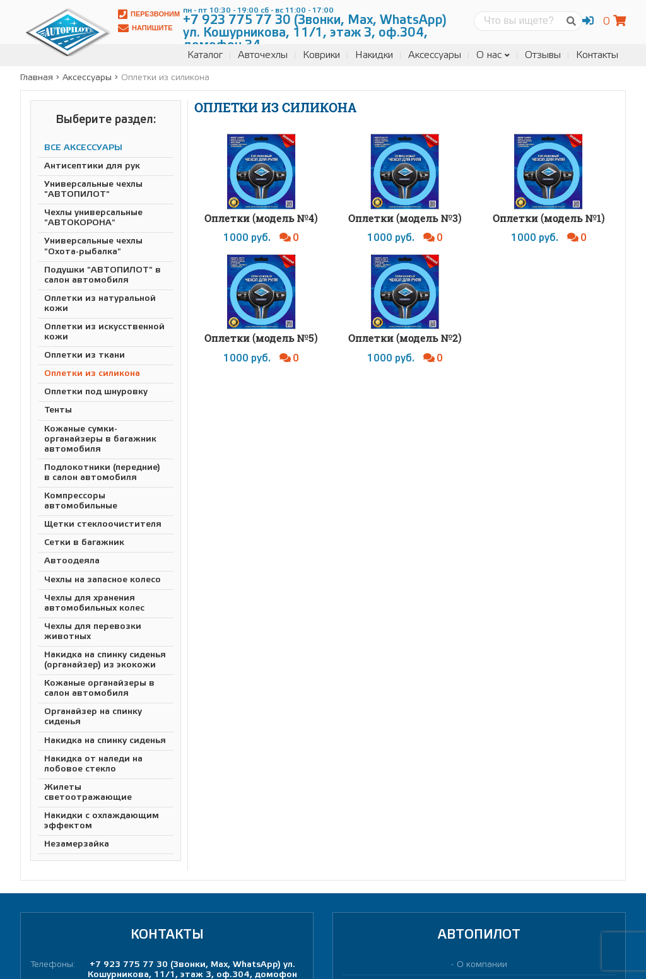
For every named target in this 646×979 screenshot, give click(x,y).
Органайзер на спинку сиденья (93, 717)
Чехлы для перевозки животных (92, 632)
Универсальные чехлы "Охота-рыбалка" (93, 246)
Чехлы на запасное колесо (102, 580)
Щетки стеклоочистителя (103, 524)
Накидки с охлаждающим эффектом (101, 821)
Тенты (58, 410)
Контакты (597, 55)
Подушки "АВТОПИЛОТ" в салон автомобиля (102, 275)
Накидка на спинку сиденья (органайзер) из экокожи (105, 660)
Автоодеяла (72, 561)
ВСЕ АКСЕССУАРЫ (83, 148)
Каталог (205, 55)
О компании (482, 965)
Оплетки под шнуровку (96, 392)
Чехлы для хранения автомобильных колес (94, 603)
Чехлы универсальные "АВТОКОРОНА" (93, 218)
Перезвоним (149, 14)
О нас (493, 55)
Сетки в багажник (84, 543)
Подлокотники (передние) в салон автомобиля (102, 473)
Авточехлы (263, 55)
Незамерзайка (76, 844)
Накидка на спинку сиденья (105, 741)
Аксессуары (434, 55)
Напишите (145, 28)
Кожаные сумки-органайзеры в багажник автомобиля (100, 439)
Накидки (374, 55)
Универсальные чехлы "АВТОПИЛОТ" (93, 189)
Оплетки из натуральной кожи (100, 304)
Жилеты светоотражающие (88, 792)
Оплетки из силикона (92, 374)
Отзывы (543, 55)
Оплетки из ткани (84, 355)
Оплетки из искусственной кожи (104, 332)
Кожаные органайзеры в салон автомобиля (99, 688)
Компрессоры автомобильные (80, 501)
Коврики (321, 55)
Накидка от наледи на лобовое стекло (93, 764)
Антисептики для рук (92, 166)
